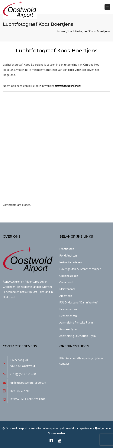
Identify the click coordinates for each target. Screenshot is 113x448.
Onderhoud (66, 282)
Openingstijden (68, 276)
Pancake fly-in (68, 329)
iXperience (85, 428)
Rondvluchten (68, 255)
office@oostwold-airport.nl (28, 382)
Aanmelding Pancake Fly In (76, 322)
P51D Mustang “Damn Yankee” (78, 302)
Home (61, 31)
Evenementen (68, 309)
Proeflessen (66, 249)
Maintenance (67, 289)
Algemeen (65, 296)
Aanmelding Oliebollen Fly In (77, 336)
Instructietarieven (70, 262)
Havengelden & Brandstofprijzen (80, 269)
